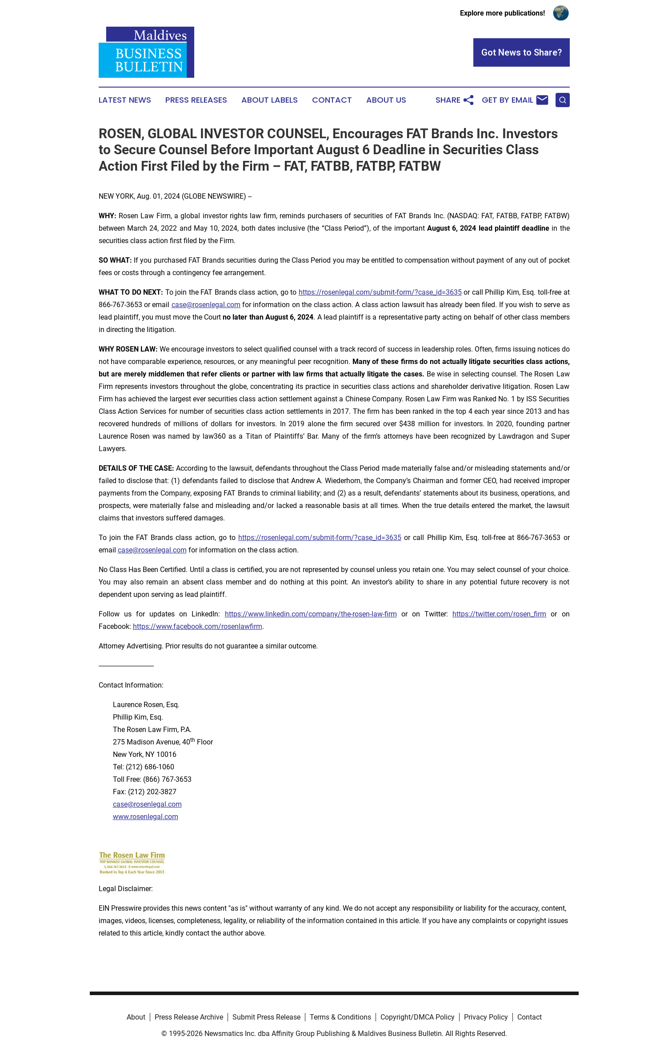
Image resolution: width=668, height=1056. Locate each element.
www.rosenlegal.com (145, 816)
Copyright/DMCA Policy (417, 1017)
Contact (332, 100)
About (136, 1017)
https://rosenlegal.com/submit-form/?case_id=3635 (380, 292)
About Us (386, 100)
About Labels (269, 100)
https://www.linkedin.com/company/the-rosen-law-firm (311, 614)
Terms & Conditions (340, 1017)
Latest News (125, 100)
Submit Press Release (266, 1017)
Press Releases (196, 100)
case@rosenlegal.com (206, 304)
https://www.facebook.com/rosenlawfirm (197, 626)
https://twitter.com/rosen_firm (499, 614)
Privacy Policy (486, 1017)
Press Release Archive (189, 1017)
